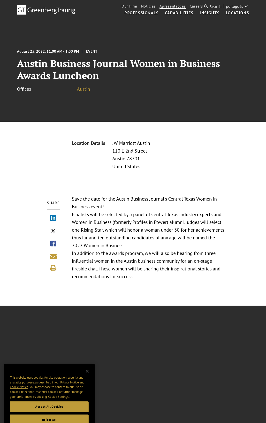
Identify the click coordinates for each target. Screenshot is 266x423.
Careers (196, 6)
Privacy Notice (69, 387)
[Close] (87, 376)
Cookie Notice (19, 392)
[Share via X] (53, 231)
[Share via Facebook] (53, 244)
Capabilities (179, 13)
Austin (83, 89)
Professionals (141, 13)
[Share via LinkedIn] (53, 218)
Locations (237, 13)
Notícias (148, 6)
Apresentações (173, 6)
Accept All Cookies (49, 412)
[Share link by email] (53, 256)
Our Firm (129, 6)
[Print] (53, 268)
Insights (210, 13)
